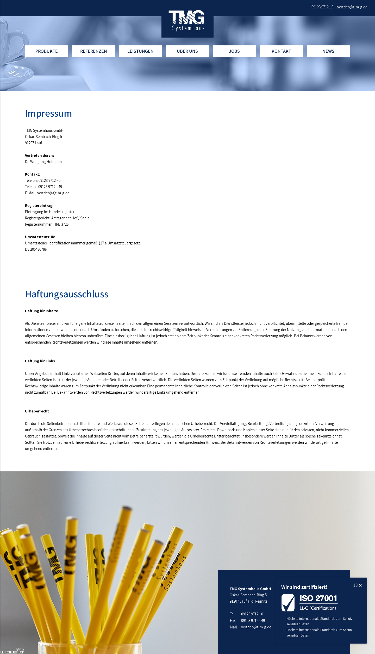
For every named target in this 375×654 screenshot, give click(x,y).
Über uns (187, 51)
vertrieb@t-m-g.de (256, 627)
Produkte (46, 51)
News (328, 51)
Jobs (234, 51)
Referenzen (93, 51)
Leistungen (140, 51)
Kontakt (281, 51)
